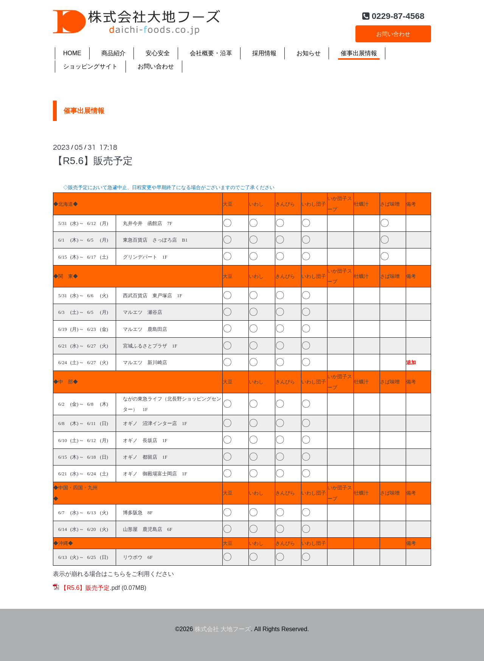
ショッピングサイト (90, 66)
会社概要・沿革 (211, 53)
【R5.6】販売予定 (93, 160)
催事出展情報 (359, 53)
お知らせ (308, 53)
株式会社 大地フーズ (223, 629)
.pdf (89, 588)
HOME (72, 53)
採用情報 (264, 53)
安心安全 (158, 53)
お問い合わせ (393, 33)
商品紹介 (113, 53)
